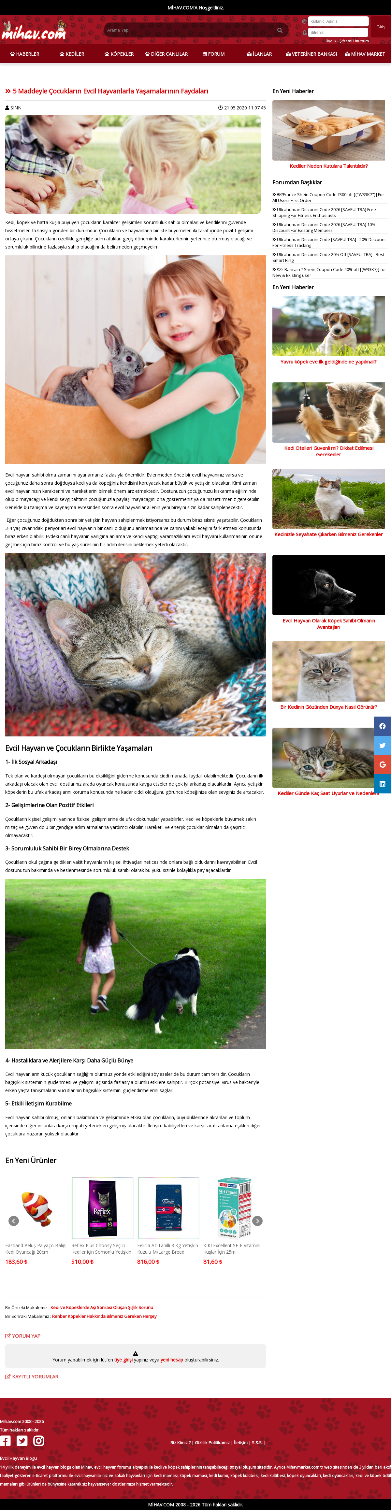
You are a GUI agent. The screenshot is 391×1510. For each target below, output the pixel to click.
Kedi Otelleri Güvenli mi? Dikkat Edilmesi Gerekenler (328, 451)
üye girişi (124, 1360)
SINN (16, 108)
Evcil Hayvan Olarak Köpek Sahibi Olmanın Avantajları (328, 623)
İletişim (241, 1443)
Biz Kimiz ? (180, 1443)
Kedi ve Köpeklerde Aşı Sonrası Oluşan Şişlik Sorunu (102, 1307)
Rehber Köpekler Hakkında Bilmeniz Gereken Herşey (104, 1316)
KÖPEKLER (119, 54)
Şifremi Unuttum (354, 40)
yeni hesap (171, 1360)
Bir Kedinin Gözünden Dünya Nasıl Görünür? (328, 707)
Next (257, 1221)
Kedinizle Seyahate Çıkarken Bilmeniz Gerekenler (328, 534)
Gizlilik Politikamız (212, 1443)
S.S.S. (257, 1443)
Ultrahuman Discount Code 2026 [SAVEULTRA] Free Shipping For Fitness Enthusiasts (324, 212)
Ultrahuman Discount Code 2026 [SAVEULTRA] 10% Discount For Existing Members (323, 227)
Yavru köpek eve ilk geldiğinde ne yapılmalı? (329, 361)
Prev (13, 1221)
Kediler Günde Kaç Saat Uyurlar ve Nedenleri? (329, 793)
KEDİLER (72, 54)
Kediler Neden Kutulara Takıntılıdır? (329, 166)
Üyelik (331, 40)
